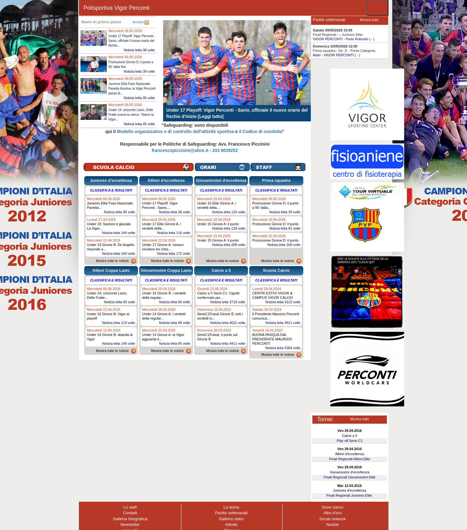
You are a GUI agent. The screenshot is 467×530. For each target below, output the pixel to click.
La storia (231, 507)
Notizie (332, 524)
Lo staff (130, 507)
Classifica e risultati (111, 190)
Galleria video (231, 518)
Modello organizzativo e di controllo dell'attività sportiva (175, 131)
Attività (231, 524)
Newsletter (130, 524)
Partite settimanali (231, 512)
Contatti (130, 512)
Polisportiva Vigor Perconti (117, 8)
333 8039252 (225, 150)
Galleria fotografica (130, 518)
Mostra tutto (369, 20)
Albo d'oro (332, 512)
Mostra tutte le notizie (112, 261)
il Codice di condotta (260, 131)
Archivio (138, 22)
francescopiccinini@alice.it (180, 150)
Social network (332, 518)
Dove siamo (332, 507)
